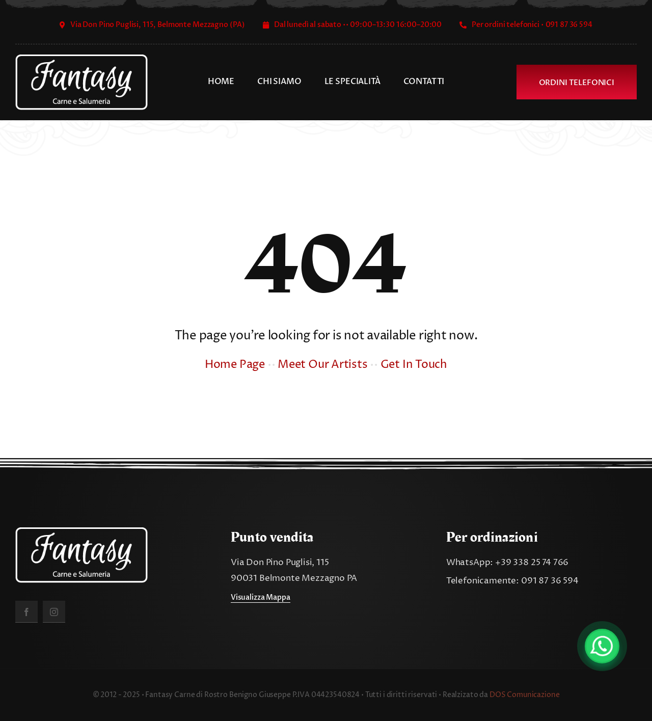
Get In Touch (414, 364)
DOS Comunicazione (525, 695)
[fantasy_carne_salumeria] (81, 58)
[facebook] (26, 612)
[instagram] (54, 612)
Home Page (235, 364)
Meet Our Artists (322, 364)
